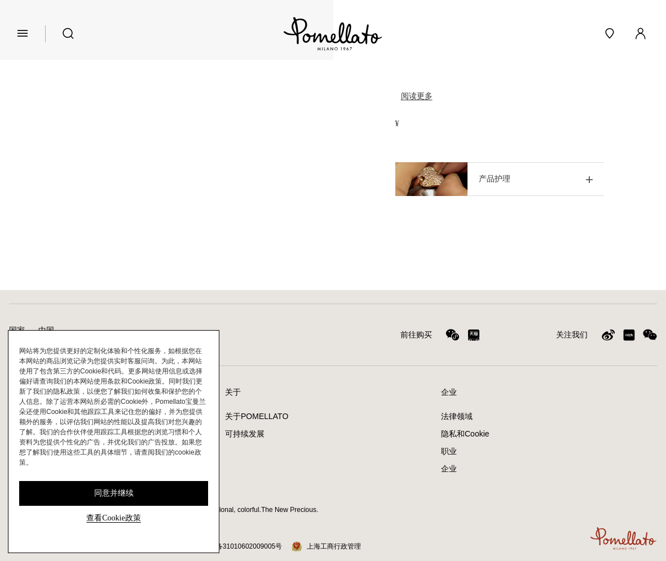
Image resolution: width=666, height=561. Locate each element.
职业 (449, 451)
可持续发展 (244, 433)
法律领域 (457, 416)
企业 (449, 468)
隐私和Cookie (465, 433)
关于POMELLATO (256, 416)
